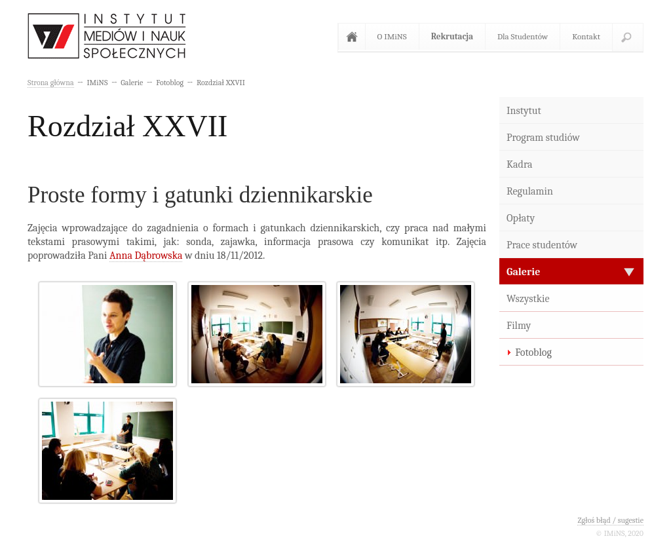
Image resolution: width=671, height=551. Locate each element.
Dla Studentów (522, 36)
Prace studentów (542, 245)
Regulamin (530, 191)
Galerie (523, 272)
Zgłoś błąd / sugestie (610, 520)
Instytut (524, 111)
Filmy (519, 326)
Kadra (520, 164)
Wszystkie (528, 299)
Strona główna (354, 37)
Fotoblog (533, 352)
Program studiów (543, 137)
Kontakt (586, 36)
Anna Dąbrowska (146, 255)
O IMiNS (392, 36)
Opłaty (521, 218)
